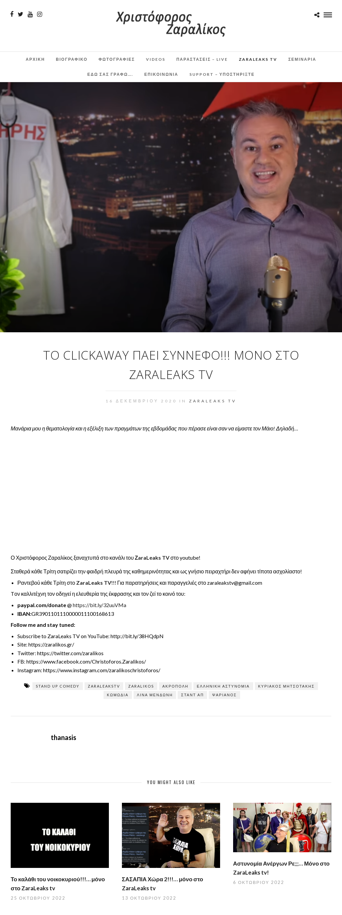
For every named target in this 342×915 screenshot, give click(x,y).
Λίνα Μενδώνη (155, 695)
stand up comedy (57, 686)
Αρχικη (35, 59)
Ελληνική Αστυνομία (223, 686)
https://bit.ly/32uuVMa (99, 605)
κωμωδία (118, 695)
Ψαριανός (224, 695)
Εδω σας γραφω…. (110, 74)
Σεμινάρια (302, 59)
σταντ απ (192, 695)
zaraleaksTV (104, 686)
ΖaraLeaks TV (152, 557)
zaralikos (141, 686)
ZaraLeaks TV (258, 59)
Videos (155, 59)
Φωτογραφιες (117, 59)
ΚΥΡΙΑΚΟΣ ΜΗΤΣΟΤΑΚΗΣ (286, 686)
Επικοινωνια (161, 74)
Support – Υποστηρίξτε (222, 74)
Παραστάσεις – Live (202, 59)
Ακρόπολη (175, 686)
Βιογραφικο (72, 59)
